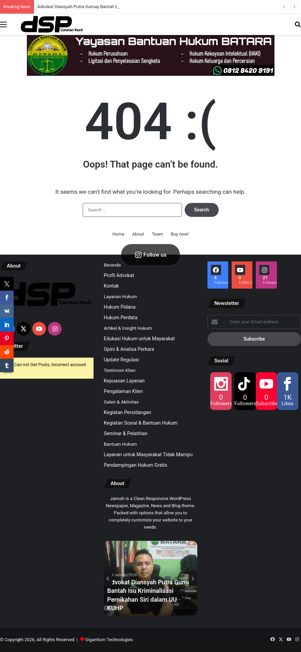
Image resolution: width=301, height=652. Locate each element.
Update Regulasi (121, 359)
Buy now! (179, 234)
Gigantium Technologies (109, 639)
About (138, 234)
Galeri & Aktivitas (121, 402)
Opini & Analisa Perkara (129, 349)
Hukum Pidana (120, 307)
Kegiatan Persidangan (127, 412)
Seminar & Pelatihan (125, 433)
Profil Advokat (119, 275)
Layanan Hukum (120, 296)
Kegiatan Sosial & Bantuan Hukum (141, 423)
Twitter (15, 346)
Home (118, 234)
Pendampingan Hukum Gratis (135, 465)
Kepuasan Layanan (124, 380)
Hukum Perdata (120, 317)
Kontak (111, 286)
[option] (150, 578)
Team (157, 234)
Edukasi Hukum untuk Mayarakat (139, 338)
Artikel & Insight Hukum (128, 328)
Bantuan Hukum (120, 444)
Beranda (112, 265)
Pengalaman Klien (123, 391)
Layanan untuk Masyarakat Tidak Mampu (148, 454)
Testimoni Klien (119, 370)
